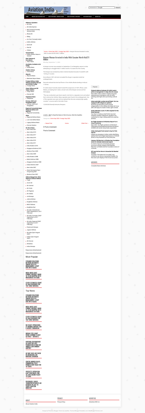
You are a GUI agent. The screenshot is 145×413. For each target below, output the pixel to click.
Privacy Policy (61, 402)
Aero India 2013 (31, 140)
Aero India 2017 (31, 135)
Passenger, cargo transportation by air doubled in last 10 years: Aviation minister (33, 384)
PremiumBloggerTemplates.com (79, 410)
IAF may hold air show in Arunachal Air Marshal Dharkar (33, 355)
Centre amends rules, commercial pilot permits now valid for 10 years (33, 364)
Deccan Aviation (31, 125)
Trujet (28, 180)
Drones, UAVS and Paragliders (32, 104)
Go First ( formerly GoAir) (34, 39)
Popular (95, 87)
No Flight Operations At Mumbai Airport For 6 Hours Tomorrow (33, 326)
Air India (29, 24)
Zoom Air (29, 183)
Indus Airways (31, 246)
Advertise (97, 16)
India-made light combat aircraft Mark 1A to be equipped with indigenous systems (33, 275)
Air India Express (32, 27)
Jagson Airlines (31, 230)
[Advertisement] (66, 36)
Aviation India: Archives (73, 16)
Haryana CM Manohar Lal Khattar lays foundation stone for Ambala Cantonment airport (33, 345)
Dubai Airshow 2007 (33, 164)
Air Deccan (30, 241)
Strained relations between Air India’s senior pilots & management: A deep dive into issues (32, 264)
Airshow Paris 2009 (32, 151)
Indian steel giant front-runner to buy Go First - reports (33, 335)
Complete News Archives (98, 166)
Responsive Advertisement (33, 250)
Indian (28, 237)
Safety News (30, 67)
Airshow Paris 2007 (32, 174)
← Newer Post (48, 123)
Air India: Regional (32, 221)
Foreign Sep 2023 (64, 51)
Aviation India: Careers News (56, 16)
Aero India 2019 (31, 132)
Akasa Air (30, 34)
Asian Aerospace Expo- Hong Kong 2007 (34, 170)
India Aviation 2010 (32, 145)
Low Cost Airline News (33, 120)
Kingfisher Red (31, 207)
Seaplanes (30, 98)
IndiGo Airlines (31, 42)
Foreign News (31, 85)
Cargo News (30, 91)
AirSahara (30, 243)
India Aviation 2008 (32, 156)
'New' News (30, 61)
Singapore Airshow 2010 (34, 148)
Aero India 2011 (31, 143)
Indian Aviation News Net (38, 16)
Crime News (30, 71)
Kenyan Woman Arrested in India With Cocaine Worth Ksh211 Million (66, 58)
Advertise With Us (94, 402)
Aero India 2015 (31, 137)
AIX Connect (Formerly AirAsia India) (33, 30)
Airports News (31, 75)
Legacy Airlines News (33, 122)
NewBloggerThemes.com (96, 410)
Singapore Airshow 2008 (34, 162)
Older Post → (85, 123)
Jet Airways (30, 196)
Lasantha (66, 410)
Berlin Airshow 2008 (32, 159)
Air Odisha (30, 193)
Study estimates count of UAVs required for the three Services (34, 284)
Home (27, 16)
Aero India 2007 (31, 167)
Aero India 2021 (31, 129)
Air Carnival (30, 185)
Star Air (29, 47)
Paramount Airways (32, 227)
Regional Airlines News (33, 117)
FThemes (50, 410)
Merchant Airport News (33, 78)
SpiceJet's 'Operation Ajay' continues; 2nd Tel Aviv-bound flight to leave (33, 374)
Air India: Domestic (32, 215)
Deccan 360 (30, 94)
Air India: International (33, 210)
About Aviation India (31, 404)
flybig (28, 36)
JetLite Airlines (31, 199)
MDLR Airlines (31, 204)
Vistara (29, 50)
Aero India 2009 (31, 154)
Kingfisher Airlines (32, 202)
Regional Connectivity (33, 113)
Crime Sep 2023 (53, 51)
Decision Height (87, 16)
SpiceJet (29, 44)
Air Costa (29, 188)
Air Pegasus (30, 191)
